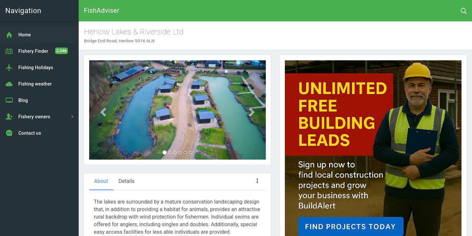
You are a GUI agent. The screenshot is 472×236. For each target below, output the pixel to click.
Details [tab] (127, 181)
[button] (102, 110)
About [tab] (101, 181)
